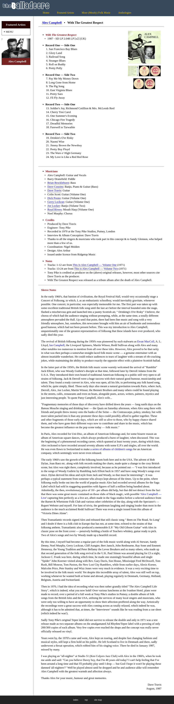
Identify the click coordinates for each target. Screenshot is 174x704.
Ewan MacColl (145, 341)
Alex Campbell (52, 22)
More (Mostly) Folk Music (96, 12)
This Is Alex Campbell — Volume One (95, 264)
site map (98, 700)
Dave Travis (54, 190)
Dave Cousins (55, 186)
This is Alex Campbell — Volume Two (96, 268)
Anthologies (124, 12)
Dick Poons (54, 198)
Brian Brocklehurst (58, 182)
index (75, 700)
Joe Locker (53, 205)
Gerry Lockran (55, 201)
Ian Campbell (57, 345)
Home (46, 12)
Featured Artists (65, 12)
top (86, 700)
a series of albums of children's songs (111, 449)
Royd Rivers (54, 209)
